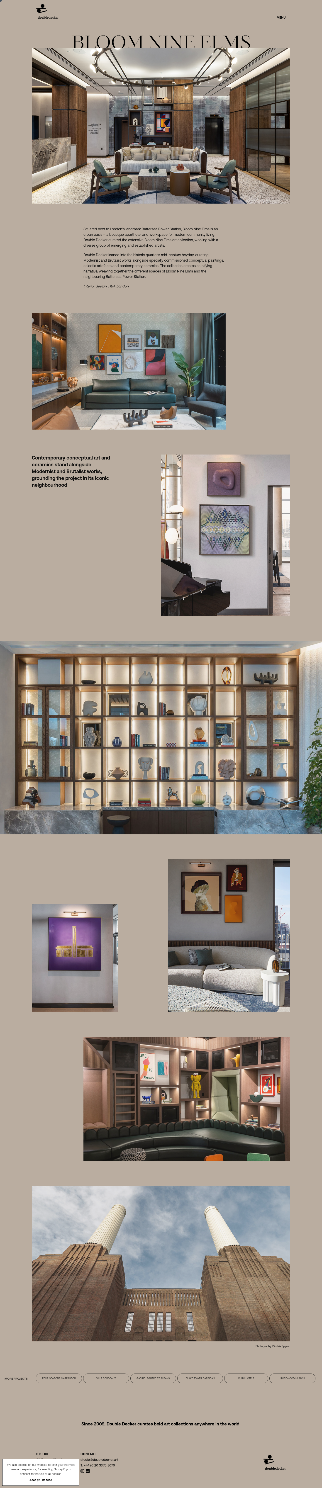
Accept (34, 1480)
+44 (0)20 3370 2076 (99, 1465)
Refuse (47, 1480)
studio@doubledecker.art (99, 1459)
